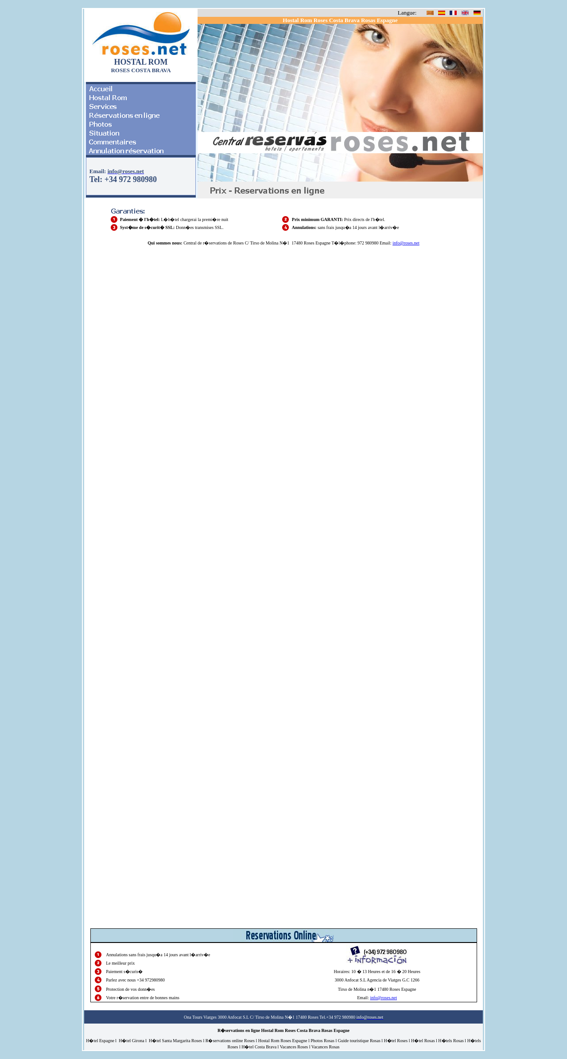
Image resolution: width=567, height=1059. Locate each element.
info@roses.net (405, 243)
